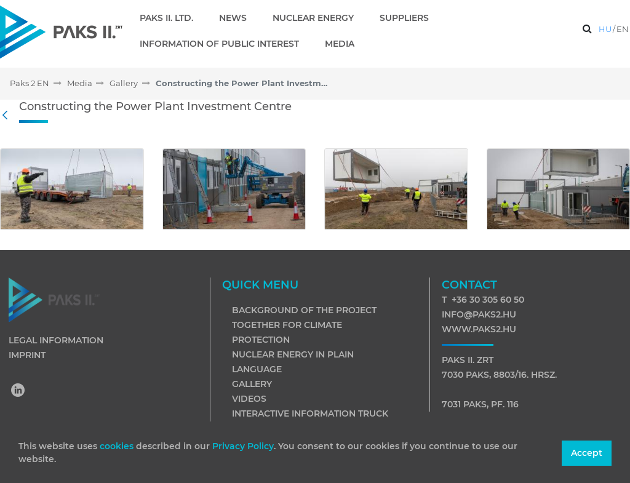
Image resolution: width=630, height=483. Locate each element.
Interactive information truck (310, 413)
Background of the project (304, 310)
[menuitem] (171, 18)
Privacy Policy (243, 446)
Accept (586, 452)
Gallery (252, 383)
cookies (118, 446)
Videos (249, 398)
